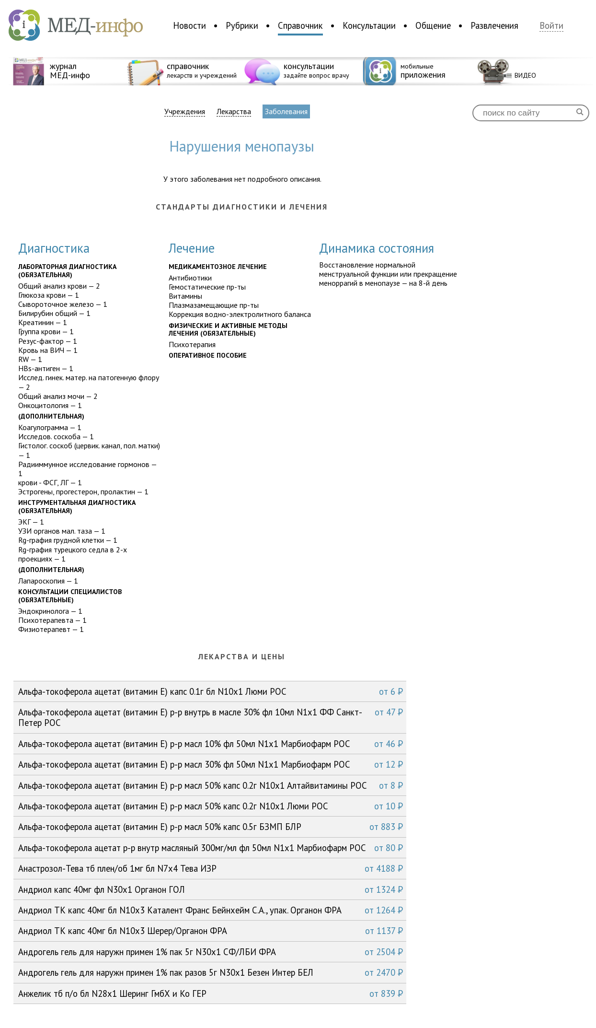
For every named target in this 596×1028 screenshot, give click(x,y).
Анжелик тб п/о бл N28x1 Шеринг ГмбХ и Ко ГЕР (210, 993)
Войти (551, 25)
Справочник (300, 25)
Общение (433, 25)
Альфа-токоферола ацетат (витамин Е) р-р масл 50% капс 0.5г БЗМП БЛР (210, 826)
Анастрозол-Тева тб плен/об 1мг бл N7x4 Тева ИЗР (210, 868)
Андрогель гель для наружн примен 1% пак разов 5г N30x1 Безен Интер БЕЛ (210, 972)
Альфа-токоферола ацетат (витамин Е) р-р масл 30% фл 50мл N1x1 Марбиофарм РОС (210, 764)
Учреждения (184, 111)
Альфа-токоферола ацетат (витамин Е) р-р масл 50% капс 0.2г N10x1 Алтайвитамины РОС (210, 785)
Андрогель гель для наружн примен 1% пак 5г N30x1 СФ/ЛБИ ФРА (210, 952)
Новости (189, 25)
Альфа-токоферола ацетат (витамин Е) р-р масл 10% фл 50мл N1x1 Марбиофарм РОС (210, 743)
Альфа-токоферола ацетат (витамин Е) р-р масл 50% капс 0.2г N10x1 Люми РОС (210, 806)
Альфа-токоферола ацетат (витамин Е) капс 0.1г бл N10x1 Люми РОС (210, 691)
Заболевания (286, 111)
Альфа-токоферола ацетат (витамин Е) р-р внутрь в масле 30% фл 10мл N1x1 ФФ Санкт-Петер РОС (210, 717)
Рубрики (242, 25)
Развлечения (494, 25)
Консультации (369, 25)
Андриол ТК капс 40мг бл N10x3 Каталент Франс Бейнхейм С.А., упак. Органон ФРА (210, 910)
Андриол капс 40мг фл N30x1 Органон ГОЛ (210, 889)
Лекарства (234, 111)
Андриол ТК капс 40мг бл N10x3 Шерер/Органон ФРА (210, 930)
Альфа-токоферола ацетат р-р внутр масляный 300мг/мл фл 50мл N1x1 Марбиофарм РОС (210, 847)
